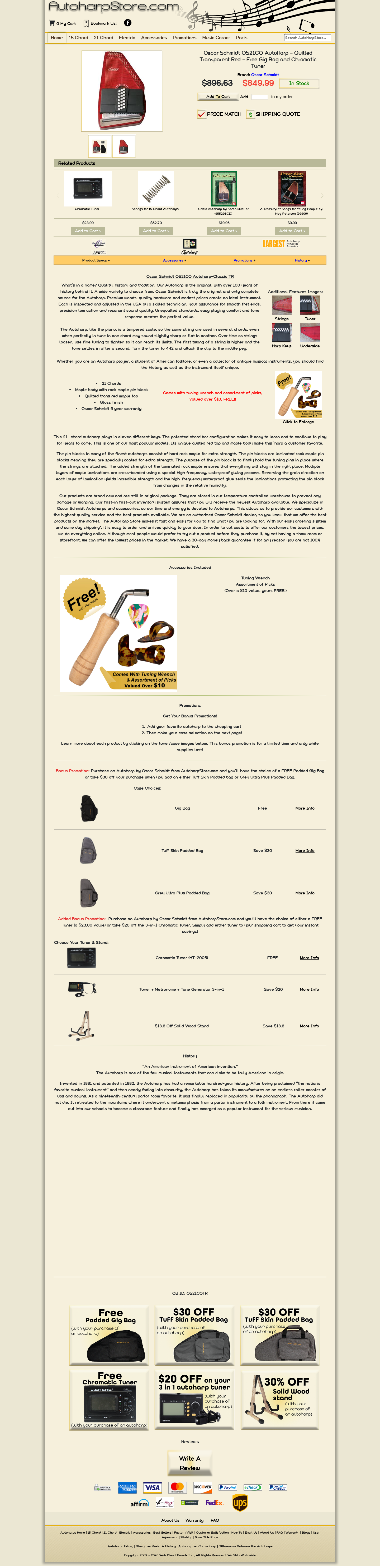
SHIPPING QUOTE (278, 114)
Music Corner (216, 37)
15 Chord (78, 37)
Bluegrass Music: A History (156, 1546)
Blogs (306, 1532)
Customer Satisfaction (212, 1532)
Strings (282, 318)
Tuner (310, 318)
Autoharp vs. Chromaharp (197, 1546)
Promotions (185, 37)
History (301, 260)
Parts (242, 37)
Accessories (154, 37)
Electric (127, 37)
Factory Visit (183, 1532)
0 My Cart (66, 23)
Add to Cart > (88, 230)
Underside (310, 345)
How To (236, 1532)
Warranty (194, 1520)
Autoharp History (120, 1546)
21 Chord (103, 37)
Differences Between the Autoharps (246, 1546)
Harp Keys (282, 345)
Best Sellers (162, 1532)
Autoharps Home (72, 1532)
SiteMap (186, 1537)
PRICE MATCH (224, 114)
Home (57, 37)
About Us (170, 1520)
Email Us (251, 1532)
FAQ (215, 1520)
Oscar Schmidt (265, 74)
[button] (322, 195)
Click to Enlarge (298, 421)
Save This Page (206, 1537)
